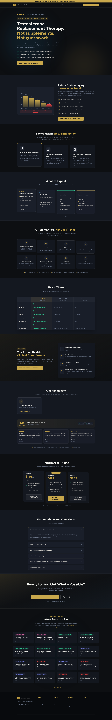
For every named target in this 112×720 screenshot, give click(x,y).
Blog (69, 5)
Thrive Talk (55, 708)
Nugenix (70, 706)
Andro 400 (70, 704)
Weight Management (42, 708)
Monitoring (40, 704)
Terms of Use (86, 706)
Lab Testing (40, 702)
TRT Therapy (41, 700)
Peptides (54, 5)
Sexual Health (41, 706)
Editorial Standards (87, 704)
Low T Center (71, 702)
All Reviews (70, 700)
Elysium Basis (71, 708)
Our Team (55, 702)
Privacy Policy (86, 700)
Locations (63, 5)
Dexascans (77, 5)
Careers (55, 706)
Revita (69, 710)
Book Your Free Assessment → (30, 63)
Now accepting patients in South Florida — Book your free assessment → (56, 1)
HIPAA (84, 702)
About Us (55, 700)
